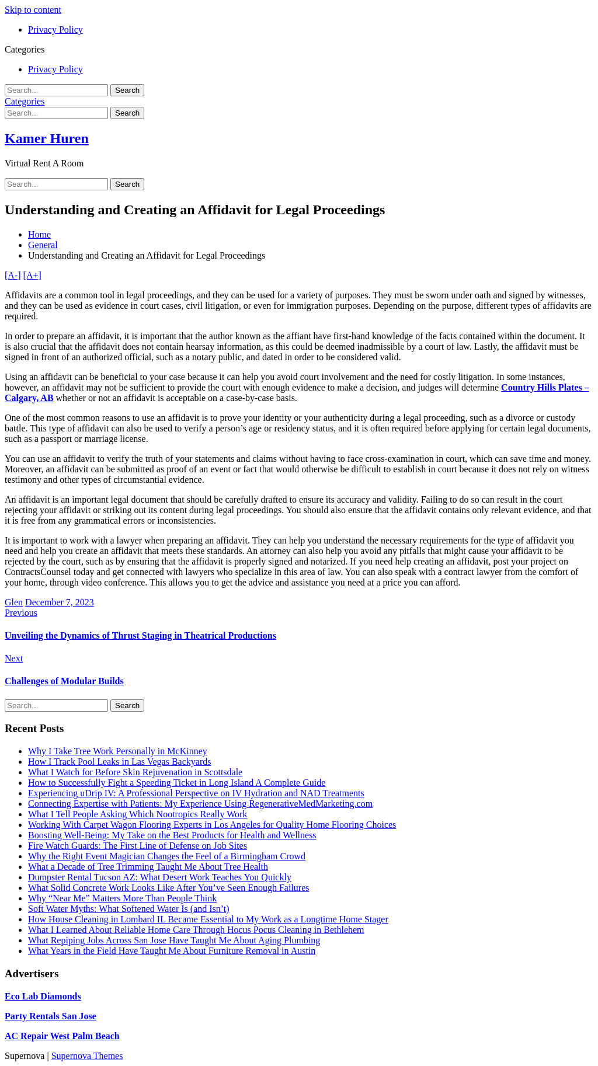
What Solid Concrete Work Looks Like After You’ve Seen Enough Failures (168, 888)
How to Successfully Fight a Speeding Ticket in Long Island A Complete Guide (176, 783)
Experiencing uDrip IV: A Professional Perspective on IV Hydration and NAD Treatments (196, 793)
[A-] (13, 275)
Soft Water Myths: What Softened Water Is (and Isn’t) (129, 909)
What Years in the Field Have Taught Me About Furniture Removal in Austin (171, 951)
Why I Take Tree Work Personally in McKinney (117, 751)
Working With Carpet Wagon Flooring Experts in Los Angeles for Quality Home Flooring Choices (212, 825)
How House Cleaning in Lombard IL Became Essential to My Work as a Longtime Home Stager (208, 919)
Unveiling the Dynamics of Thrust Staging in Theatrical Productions (140, 635)
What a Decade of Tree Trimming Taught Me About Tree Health (148, 867)
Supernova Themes (87, 1056)
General (43, 245)
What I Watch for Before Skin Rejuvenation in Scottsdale (135, 772)
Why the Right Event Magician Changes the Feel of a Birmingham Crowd (166, 856)
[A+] (32, 275)
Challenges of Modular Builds (64, 681)
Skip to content (33, 10)
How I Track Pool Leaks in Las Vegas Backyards (119, 762)
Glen (14, 602)
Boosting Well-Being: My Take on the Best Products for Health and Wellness (172, 835)
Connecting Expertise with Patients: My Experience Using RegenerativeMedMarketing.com (200, 804)
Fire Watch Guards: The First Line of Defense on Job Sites (137, 846)
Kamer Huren (47, 138)
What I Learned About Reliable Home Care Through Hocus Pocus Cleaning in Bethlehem (196, 930)
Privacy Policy (55, 29)
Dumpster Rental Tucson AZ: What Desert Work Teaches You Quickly (159, 877)
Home (39, 234)
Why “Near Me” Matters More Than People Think (122, 898)
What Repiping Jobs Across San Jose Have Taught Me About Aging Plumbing (174, 940)
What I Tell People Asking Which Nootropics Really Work (137, 814)
